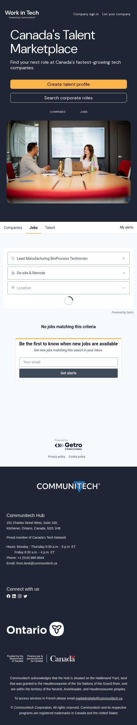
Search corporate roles (68, 98)
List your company (116, 14)
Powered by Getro (122, 312)
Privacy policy (56, 456)
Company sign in (86, 14)
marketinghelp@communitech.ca (99, 698)
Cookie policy (77, 456)
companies (13, 227)
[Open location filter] (124, 288)
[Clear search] (124, 258)
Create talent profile (68, 84)
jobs (34, 227)
